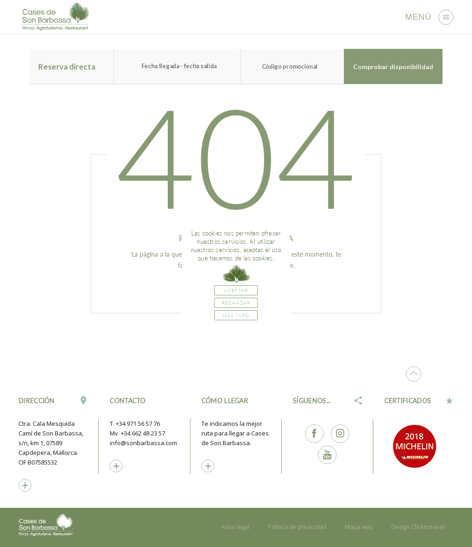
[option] (419, 446)
